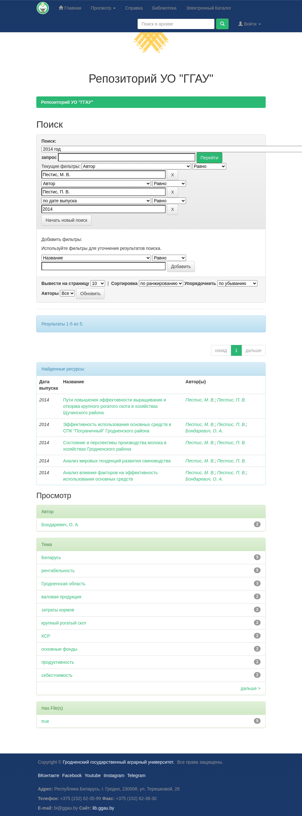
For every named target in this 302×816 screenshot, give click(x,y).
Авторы (50, 293)
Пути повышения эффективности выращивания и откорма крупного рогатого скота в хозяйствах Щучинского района (114, 406)
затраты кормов (57, 609)
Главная (70, 8)
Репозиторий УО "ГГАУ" (67, 102)
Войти (249, 23)
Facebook (72, 775)
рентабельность (58, 570)
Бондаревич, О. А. (204, 430)
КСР (45, 636)
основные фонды (59, 649)
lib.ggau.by (103, 808)
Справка (134, 8)
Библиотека (164, 8)
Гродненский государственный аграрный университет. (118, 762)
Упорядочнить (200, 283)
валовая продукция (61, 596)
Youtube (92, 775)
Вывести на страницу (65, 283)
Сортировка (124, 283)
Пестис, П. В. (231, 399)
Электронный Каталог (208, 8)
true (45, 721)
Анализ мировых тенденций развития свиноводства (117, 460)
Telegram (136, 775)
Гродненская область (63, 583)
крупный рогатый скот (63, 622)
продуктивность (57, 662)
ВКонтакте (48, 775)
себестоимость (56, 675)
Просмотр (103, 8)
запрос (49, 157)
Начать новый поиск (66, 220)
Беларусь (51, 557)
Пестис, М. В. (200, 399)
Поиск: (48, 141)
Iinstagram (114, 775)
